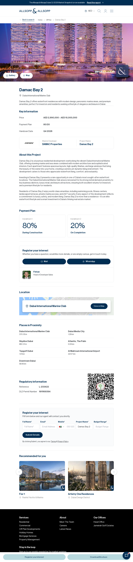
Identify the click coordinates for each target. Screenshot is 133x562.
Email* (43, 422)
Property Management (29, 540)
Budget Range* (100, 422)
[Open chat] (126, 555)
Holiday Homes (26, 533)
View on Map (98, 306)
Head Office (99, 522)
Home (40, 20)
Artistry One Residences (81, 494)
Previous (19, 472)
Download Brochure (99, 557)
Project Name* (82, 422)
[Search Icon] (99, 11)
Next (60, 476)
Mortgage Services (27, 536)
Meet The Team (67, 522)
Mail (44, 261)
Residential (24, 522)
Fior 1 (22, 494)
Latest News (65, 529)
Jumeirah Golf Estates (104, 526)
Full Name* (27, 422)
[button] (105, 11)
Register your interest (34, 557)
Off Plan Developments (29, 529)
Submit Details (33, 435)
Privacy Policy (63, 442)
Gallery (11, 76)
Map (27, 75)
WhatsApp (89, 261)
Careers (63, 526)
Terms (53, 442)
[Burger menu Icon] (112, 11)
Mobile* (61, 422)
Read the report (94, 3)
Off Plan (49, 20)
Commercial (24, 526)
